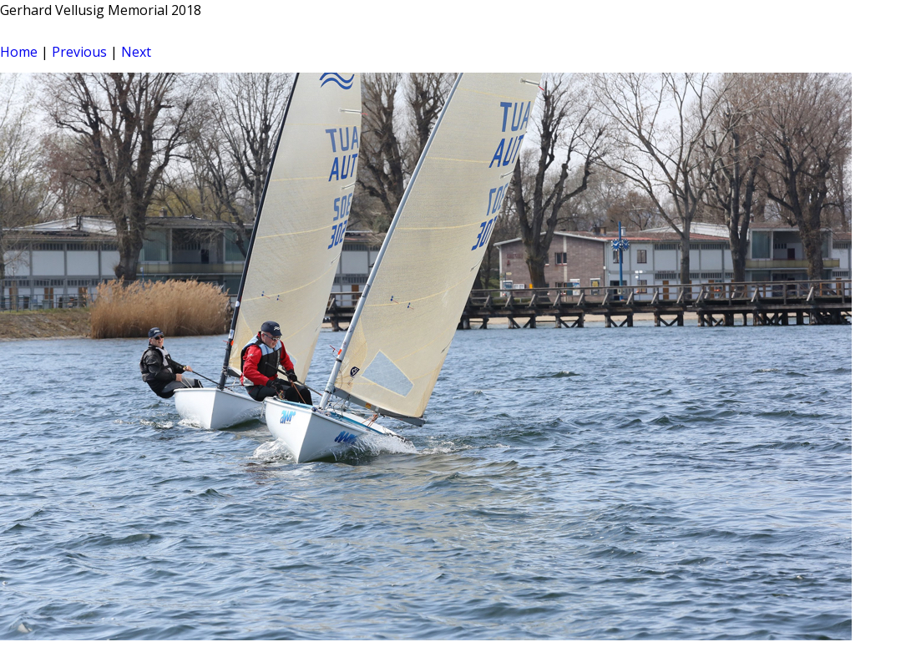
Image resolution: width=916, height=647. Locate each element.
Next (136, 52)
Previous (79, 52)
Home (19, 52)
